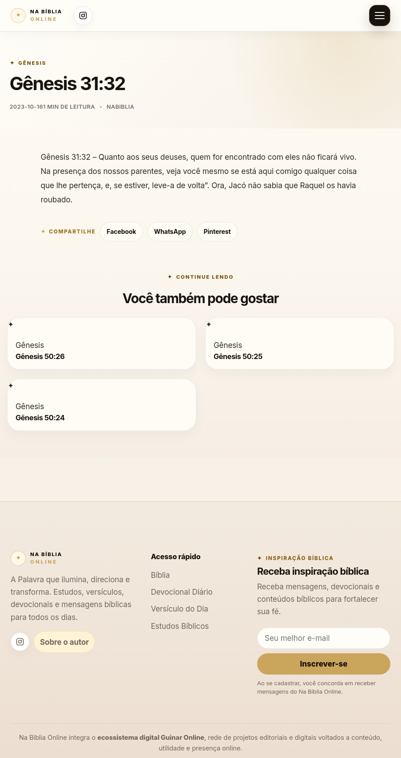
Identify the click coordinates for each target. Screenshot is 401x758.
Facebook (121, 231)
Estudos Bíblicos (180, 626)
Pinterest (217, 231)
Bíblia (160, 575)
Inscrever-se (323, 663)
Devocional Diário (182, 591)
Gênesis (32, 63)
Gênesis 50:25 (238, 356)
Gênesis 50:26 (40, 356)
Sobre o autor (64, 642)
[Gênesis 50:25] (209, 324)
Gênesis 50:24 (40, 417)
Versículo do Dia (179, 608)
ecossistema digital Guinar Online (150, 738)
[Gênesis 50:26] (11, 324)
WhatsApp (170, 231)
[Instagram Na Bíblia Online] (83, 15)
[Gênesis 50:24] (11, 385)
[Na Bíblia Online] (36, 15)
